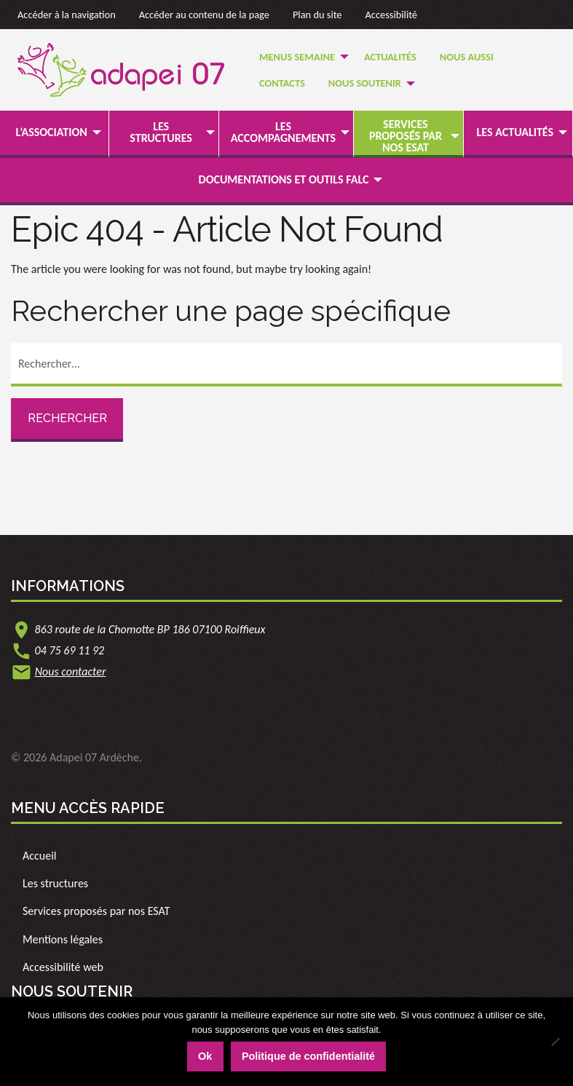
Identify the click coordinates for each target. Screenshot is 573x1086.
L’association (51, 132)
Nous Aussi (467, 56)
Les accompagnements (283, 132)
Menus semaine (297, 56)
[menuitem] (300, 56)
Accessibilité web (63, 967)
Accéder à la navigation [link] (66, 14)
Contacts (282, 83)
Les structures (161, 132)
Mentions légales (63, 939)
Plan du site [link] (317, 14)
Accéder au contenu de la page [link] (204, 14)
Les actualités (515, 132)
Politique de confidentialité (308, 1056)
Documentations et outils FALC (284, 179)
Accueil (40, 856)
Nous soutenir (364, 83)
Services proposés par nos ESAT (405, 135)
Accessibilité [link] (391, 14)
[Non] (555, 1041)
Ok (205, 1056)
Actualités (390, 56)
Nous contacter (70, 671)
